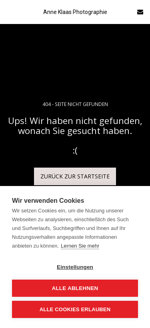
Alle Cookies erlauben (75, 309)
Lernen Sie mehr (80, 246)
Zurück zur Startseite (75, 176)
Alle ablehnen (75, 288)
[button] (9, 11)
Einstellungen (75, 267)
